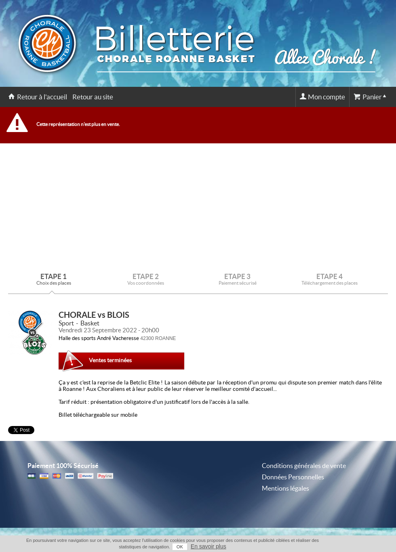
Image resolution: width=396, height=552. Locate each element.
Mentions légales (285, 488)
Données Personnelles (293, 477)
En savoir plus (208, 546)
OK (180, 546)
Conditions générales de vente (304, 465)
